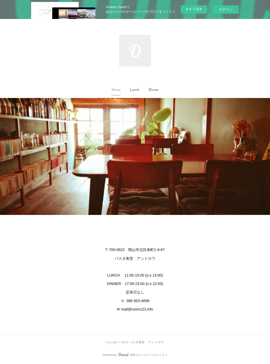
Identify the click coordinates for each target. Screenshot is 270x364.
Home (116, 90)
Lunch (134, 90)
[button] (116, 90)
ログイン (226, 9)
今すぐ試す (193, 9)
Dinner (153, 90)
